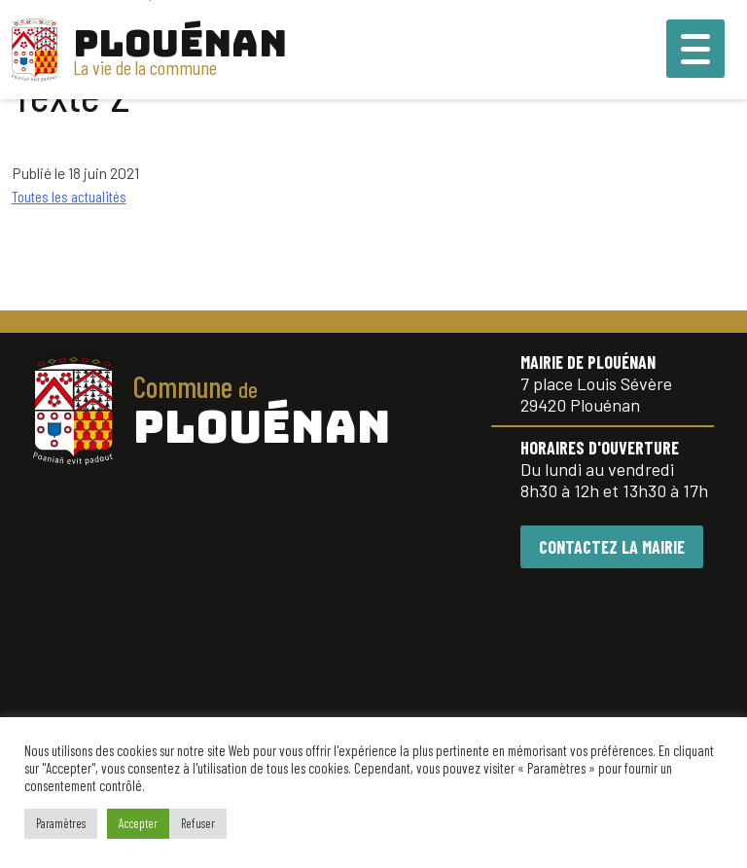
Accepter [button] (138, 823)
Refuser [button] (198, 823)
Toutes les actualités (69, 196)
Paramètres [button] (61, 823)
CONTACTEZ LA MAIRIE (612, 547)
